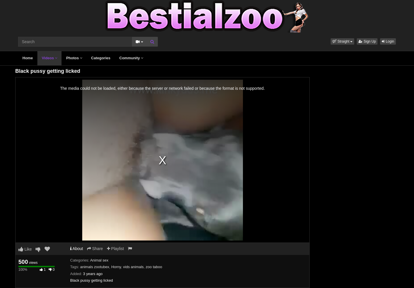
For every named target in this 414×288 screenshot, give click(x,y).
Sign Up (367, 41)
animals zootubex (94, 267)
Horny (116, 267)
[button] (342, 41)
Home (27, 58)
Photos (74, 58)
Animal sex (99, 260)
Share (95, 248)
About (76, 248)
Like (25, 249)
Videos (49, 58)
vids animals (133, 267)
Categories (100, 58)
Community (131, 58)
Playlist (115, 248)
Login (388, 41)
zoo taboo (154, 267)
